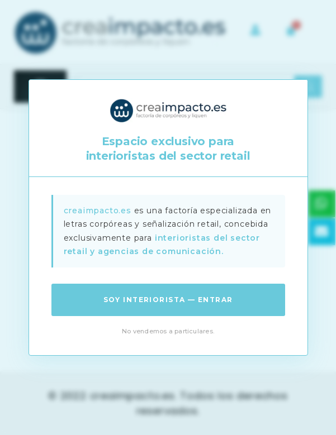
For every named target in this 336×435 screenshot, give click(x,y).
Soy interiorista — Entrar (168, 299)
